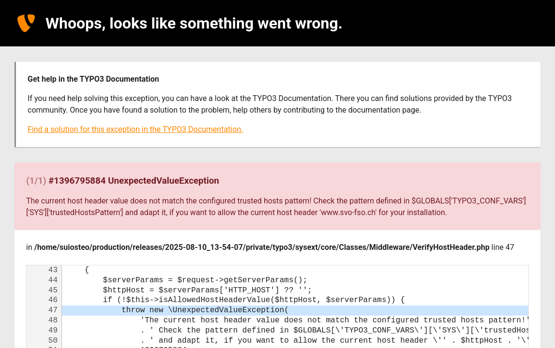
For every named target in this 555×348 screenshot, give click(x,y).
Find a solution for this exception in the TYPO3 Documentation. (135, 129)
